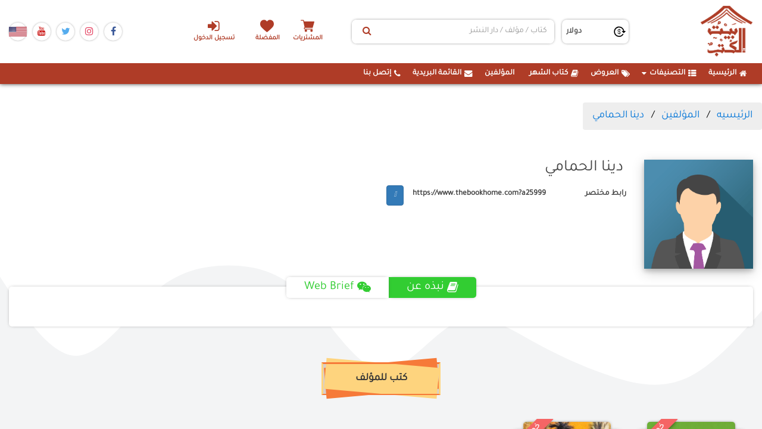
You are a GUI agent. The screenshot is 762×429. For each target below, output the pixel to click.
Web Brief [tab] (337, 287)
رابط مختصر (605, 193)
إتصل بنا (382, 73)
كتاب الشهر (554, 73)
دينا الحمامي (618, 115)
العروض (610, 73)
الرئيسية (727, 73)
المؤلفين (499, 73)
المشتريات (309, 38)
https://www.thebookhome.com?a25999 (479, 193)
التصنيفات (669, 73)
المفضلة (268, 38)
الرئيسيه (734, 115)
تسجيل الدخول (213, 30)
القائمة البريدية (443, 73)
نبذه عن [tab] (432, 287)
